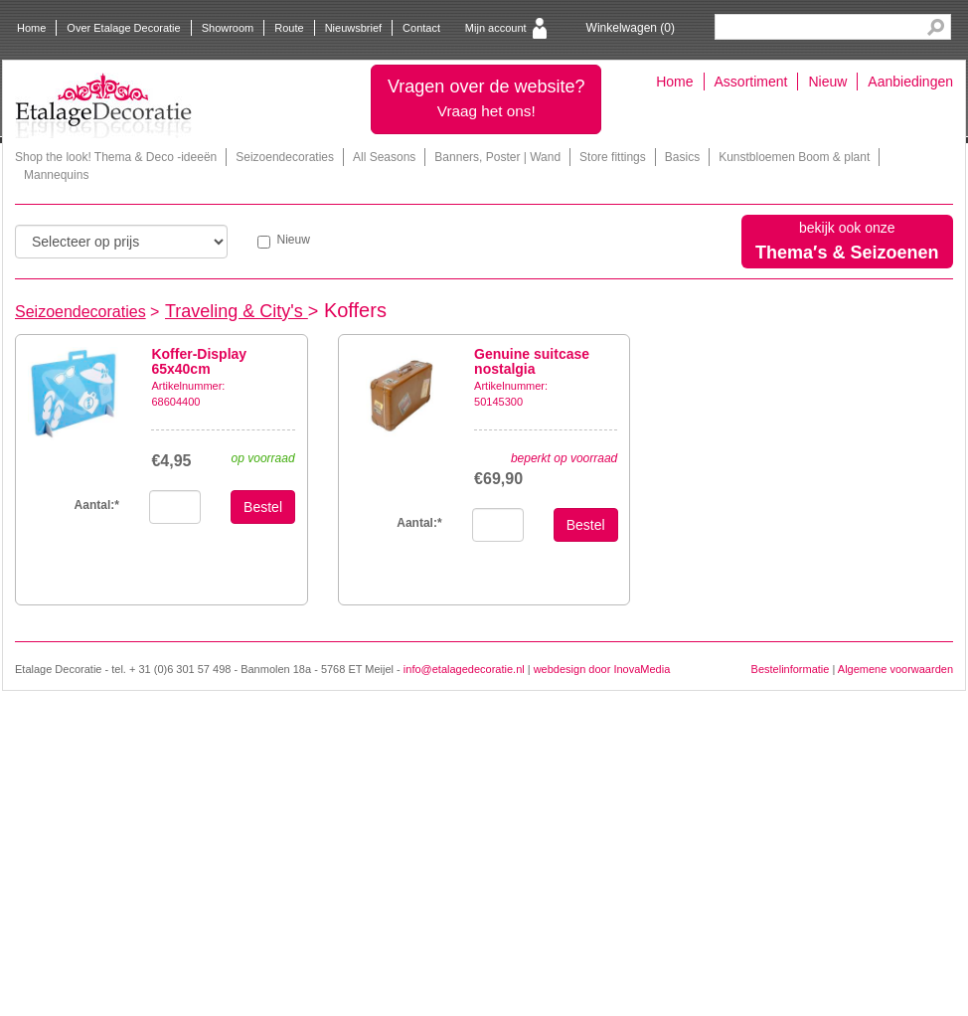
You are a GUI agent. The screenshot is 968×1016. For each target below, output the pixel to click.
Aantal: (419, 523)
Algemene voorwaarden (895, 669)
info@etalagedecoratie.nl (464, 669)
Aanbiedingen (910, 81)
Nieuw (827, 81)
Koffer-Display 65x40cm (198, 361)
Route (288, 28)
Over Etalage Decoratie (123, 28)
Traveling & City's (236, 311)
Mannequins (56, 175)
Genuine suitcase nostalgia (531, 361)
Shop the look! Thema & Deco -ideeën (116, 157)
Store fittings (612, 157)
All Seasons (384, 157)
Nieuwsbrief (353, 28)
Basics (682, 157)
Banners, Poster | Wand (497, 157)
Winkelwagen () (630, 28)
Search (935, 27)
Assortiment (751, 81)
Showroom (228, 28)
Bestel (262, 507)
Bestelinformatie (790, 669)
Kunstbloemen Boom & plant (794, 157)
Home (31, 28)
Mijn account (496, 28)
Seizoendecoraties (285, 157)
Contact (421, 28)
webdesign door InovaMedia (602, 669)
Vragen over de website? (486, 98)
